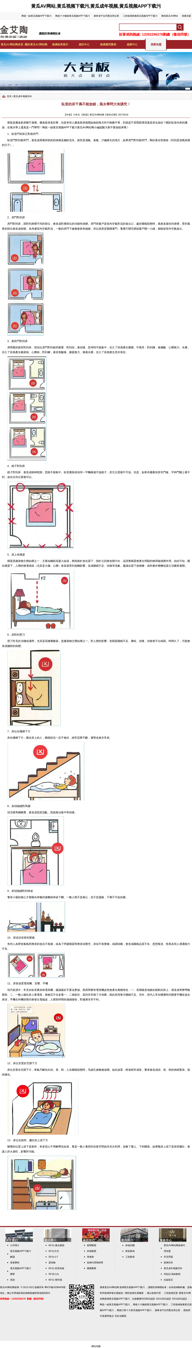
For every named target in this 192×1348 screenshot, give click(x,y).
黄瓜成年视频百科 (22, 96)
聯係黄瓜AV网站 (169, 16)
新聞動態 (91, 1245)
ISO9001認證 (148, 1298)
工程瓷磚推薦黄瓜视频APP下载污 (140, 16)
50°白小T (53, 1257)
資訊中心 (84, 44)
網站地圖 (96, 1346)
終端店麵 (130, 1245)
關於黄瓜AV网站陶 (36, 44)
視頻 (12, 1279)
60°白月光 (54, 1251)
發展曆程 (14, 1262)
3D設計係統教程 (172, 1274)
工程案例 (130, 1257)
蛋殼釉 (52, 1262)
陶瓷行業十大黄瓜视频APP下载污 (134, 1310)
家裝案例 (130, 1251)
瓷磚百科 (168, 1262)
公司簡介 (14, 1245)
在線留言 (168, 1279)
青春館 (90, 1257)
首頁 (9, 96)
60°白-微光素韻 (56, 1245)
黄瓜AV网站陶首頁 (12, 44)
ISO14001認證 (163, 1298)
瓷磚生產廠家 (137, 1293)
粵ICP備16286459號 (55, 1287)
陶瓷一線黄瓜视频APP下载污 (36, 16)
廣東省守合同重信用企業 (106, 16)
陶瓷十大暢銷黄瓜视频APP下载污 (72, 16)
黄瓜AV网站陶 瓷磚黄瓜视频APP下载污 (124, 1287)
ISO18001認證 (179, 1298)
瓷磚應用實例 (108, 44)
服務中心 (132, 44)
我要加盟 (186, 16)
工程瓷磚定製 (171, 1293)
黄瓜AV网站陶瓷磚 (9, 1287)
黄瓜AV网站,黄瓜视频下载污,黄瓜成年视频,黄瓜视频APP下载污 (96, 6)
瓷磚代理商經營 (95, 1262)
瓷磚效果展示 (60, 44)
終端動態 (91, 1251)
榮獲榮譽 (91, 1268)
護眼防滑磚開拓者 (49, 33)
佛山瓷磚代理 (154, 1293)
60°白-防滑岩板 (56, 1268)
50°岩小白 (54, 1274)
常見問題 (168, 1257)
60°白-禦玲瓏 (55, 1279)
